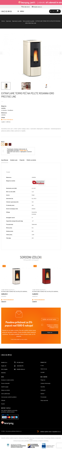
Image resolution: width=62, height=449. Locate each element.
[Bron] (6, 144)
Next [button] (61, 53)
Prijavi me (49, 332)
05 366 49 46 (25, 7)
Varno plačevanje (5, 393)
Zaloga (3, 117)
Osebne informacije (45, 383)
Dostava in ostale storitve (7, 380)
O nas (42, 365)
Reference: (4, 112)
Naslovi (42, 393)
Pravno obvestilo (5, 383)
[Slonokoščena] (2, 144)
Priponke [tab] (22, 160)
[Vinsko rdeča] (10, 144)
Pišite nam (23, 150)
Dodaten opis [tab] (13, 160)
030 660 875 (18, 366)
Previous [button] (1, 53)
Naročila (43, 386)
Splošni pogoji (4, 386)
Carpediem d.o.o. (56, 431)
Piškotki (3, 400)
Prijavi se (43, 380)
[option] (31, 57)
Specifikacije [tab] (4, 160)
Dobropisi (43, 390)
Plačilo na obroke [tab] (31, 160)
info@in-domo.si (37, 7)
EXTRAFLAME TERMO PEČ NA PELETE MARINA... (14, 291)
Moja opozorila (44, 400)
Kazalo (3, 404)
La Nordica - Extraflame (7, 110)
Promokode (43, 397)
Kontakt (42, 372)
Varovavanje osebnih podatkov (9, 397)
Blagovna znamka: (3, 107)
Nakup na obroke (5, 390)
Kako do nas (44, 369)
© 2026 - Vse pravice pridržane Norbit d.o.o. (11, 431)
